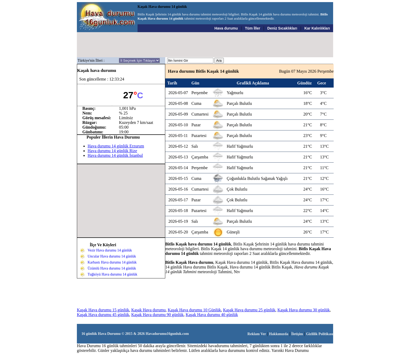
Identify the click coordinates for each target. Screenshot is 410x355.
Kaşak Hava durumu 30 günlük (303, 310)
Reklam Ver (256, 334)
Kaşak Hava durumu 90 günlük (157, 314)
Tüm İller (252, 28)
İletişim (297, 334)
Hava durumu (226, 28)
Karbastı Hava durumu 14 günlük (112, 262)
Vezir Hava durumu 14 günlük (110, 250)
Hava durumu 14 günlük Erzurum (116, 146)
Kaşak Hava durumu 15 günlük (103, 310)
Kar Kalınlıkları (317, 28)
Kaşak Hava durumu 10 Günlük (194, 310)
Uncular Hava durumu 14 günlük (112, 256)
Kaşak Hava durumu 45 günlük (103, 314)
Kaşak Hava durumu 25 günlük (249, 310)
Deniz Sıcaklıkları (282, 28)
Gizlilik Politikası (319, 334)
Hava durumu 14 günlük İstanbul (115, 155)
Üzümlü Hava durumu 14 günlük (112, 268)
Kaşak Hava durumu (148, 310)
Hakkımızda (278, 334)
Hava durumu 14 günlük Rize (112, 150)
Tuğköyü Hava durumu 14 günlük (112, 274)
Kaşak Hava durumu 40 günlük (212, 314)
